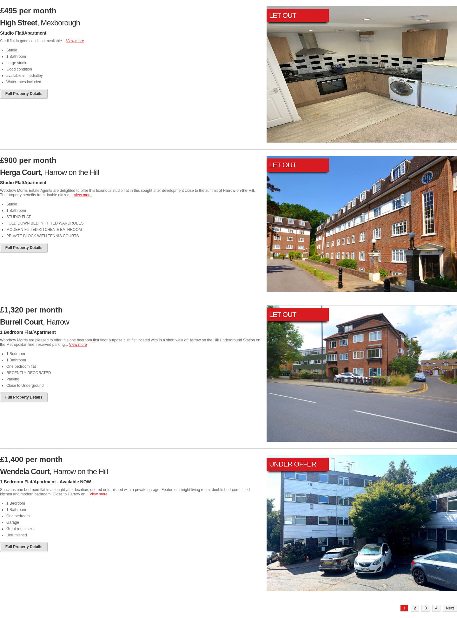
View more (75, 41)
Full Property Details (24, 93)
